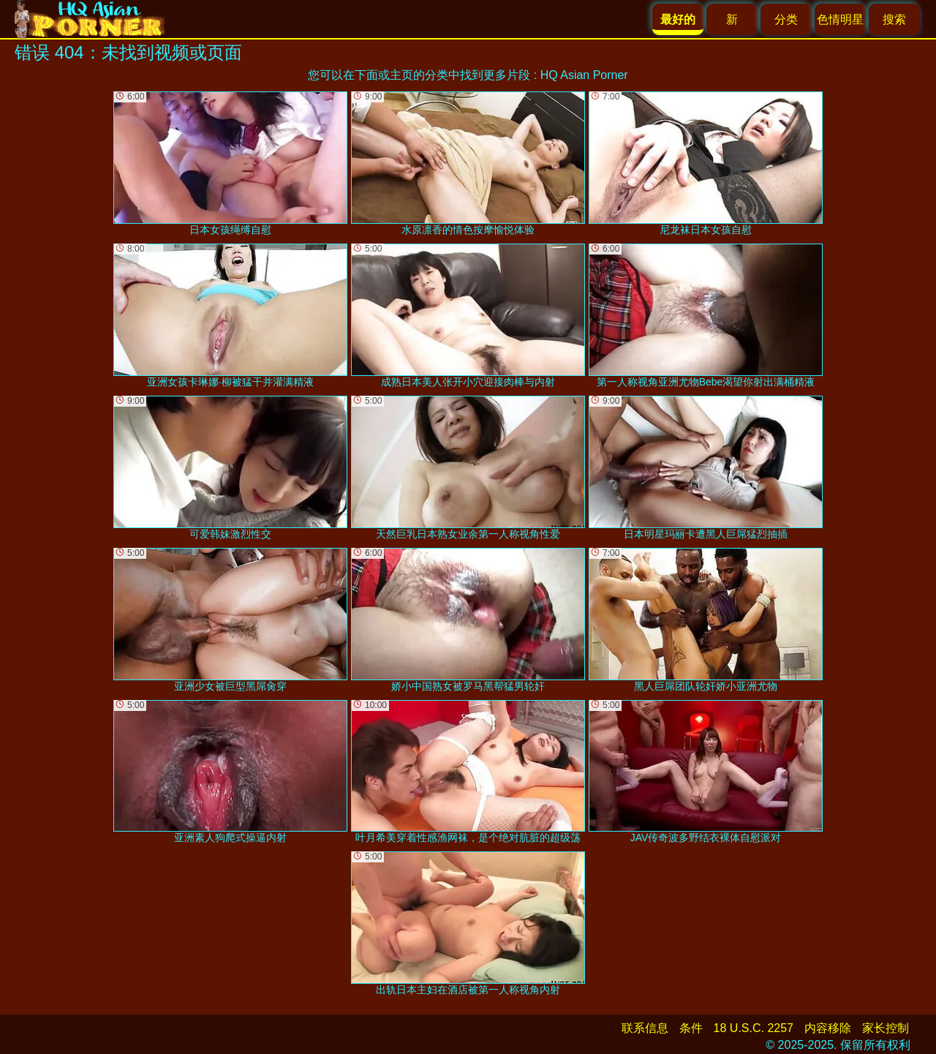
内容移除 (827, 1028)
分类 (786, 19)
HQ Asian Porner (584, 75)
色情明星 (840, 19)
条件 (691, 1028)
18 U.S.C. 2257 (753, 1028)
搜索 (894, 19)
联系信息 (645, 1028)
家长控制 (885, 1028)
